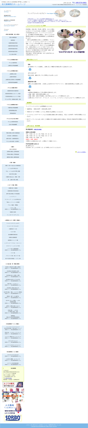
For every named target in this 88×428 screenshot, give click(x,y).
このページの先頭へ (81, 152)
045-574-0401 (81, 3)
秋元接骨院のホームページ (19, 4)
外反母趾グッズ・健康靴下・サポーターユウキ (13, 395)
